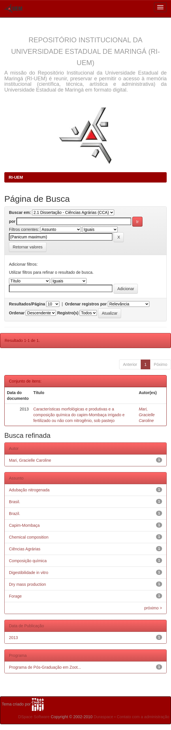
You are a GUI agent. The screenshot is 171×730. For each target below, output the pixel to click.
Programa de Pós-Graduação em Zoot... (45, 667)
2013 (13, 637)
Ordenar (17, 313)
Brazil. (14, 513)
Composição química (28, 560)
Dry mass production (27, 584)
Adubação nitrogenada (29, 490)
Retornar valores (28, 247)
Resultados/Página (27, 304)
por (12, 221)
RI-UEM (16, 177)
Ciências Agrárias (24, 549)
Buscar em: (20, 212)
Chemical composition (28, 537)
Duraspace (103, 716)
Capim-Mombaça (24, 525)
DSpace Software (34, 716)
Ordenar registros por (86, 304)
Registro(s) (67, 313)
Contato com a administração (143, 716)
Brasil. (14, 501)
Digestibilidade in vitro (28, 572)
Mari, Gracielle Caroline (147, 415)
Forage (15, 596)
